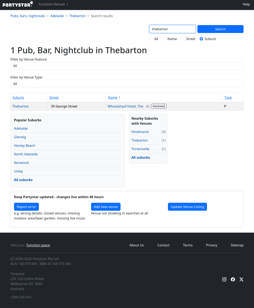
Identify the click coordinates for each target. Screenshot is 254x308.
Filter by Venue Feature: (28, 59)
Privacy (211, 245)
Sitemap (237, 245)
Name (172, 39)
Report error (26, 206)
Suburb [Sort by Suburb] (18, 97)
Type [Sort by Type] (228, 97)
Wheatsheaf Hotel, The (137, 106)
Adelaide (57, 16)
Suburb (210, 39)
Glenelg (20, 137)
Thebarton (77, 16)
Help (246, 4)
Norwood (21, 162)
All (156, 39)
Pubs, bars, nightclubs (27, 16)
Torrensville (140, 149)
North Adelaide (26, 154)
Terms (188, 245)
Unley (18, 171)
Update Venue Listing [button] (187, 206)
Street (191, 39)
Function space (38, 245)
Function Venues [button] (52, 4)
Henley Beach (24, 145)
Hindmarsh (140, 131)
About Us (137, 245)
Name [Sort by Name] (112, 97)
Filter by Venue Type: (26, 77)
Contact (163, 245)
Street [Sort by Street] (54, 97)
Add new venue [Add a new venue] (106, 206)
